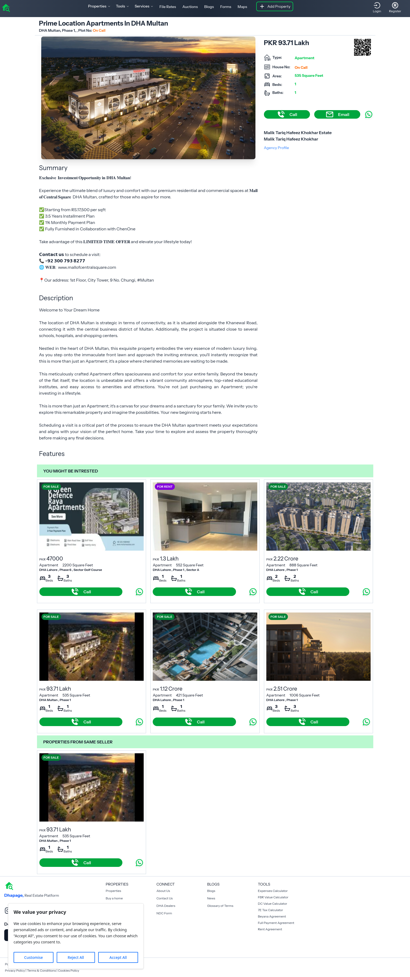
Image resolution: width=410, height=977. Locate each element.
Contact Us (164, 898)
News (211, 898)
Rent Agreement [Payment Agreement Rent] (270, 929)
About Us (163, 891)
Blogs (209, 6)
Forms (225, 6)
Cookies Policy (68, 970)
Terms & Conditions (41, 970)
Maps (242, 6)
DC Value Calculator (272, 904)
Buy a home (114, 898)
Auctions (190, 6)
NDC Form (164, 913)
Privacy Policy (15, 970)
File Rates (167, 6)
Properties (113, 891)
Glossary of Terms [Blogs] (220, 906)
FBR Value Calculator (273, 897)
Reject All (76, 957)
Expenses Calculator (273, 891)
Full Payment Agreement (276, 923)
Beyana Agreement (272, 916)
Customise (33, 957)
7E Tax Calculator (270, 910)
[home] (6, 7)
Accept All (118, 957)
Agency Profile (276, 147)
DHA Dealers (165, 906)
